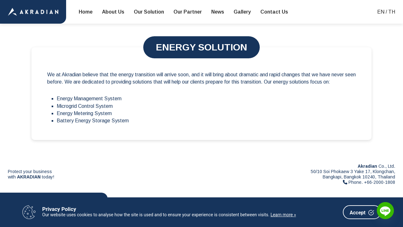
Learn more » (283, 214)
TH (391, 12)
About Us (113, 12)
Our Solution (149, 12)
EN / (382, 12)
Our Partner (187, 12)
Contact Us (274, 12)
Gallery (242, 12)
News (217, 12)
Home (86, 12)
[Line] (385, 210)
